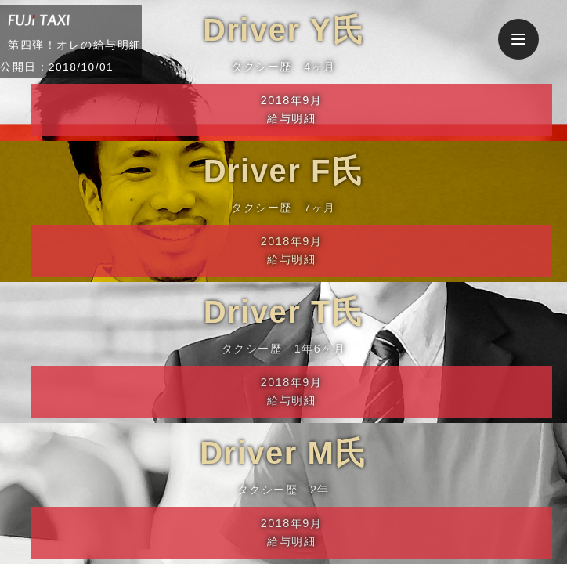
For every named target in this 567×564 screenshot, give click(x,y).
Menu (525, 32)
